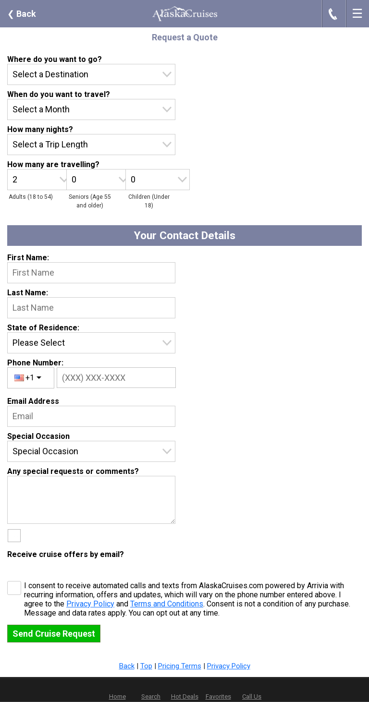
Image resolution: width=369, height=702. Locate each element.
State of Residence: (43, 327)
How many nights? (40, 129)
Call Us (251, 696)
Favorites (218, 690)
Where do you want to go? (54, 59)
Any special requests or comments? (73, 471)
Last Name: (27, 292)
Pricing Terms (179, 666)
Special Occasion (38, 436)
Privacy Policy (90, 603)
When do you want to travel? (58, 94)
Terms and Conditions (166, 603)
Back (21, 14)
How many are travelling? (53, 164)
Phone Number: (35, 362)
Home (117, 696)
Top (146, 666)
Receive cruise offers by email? (65, 554)
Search (150, 696)
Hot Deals (184, 696)
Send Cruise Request (53, 634)
